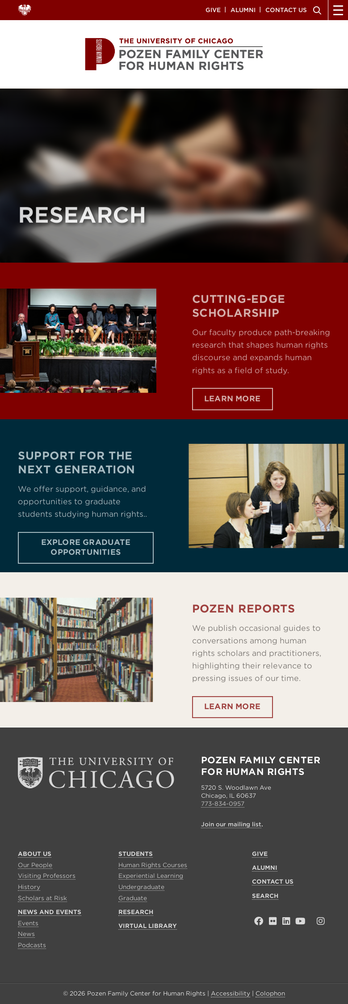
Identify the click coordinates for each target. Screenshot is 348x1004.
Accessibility (230, 993)
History (29, 887)
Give (213, 9)
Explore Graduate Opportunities (85, 569)
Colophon (270, 993)
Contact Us (286, 9)
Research (135, 912)
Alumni (243, 9)
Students (135, 854)
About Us (34, 854)
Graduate (132, 898)
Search (315, 10)
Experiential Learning (150, 875)
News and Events (49, 912)
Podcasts (32, 945)
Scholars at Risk (42, 898)
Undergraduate (141, 887)
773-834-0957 (222, 803)
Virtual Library (147, 926)
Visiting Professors (46, 875)
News (26, 934)
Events (28, 923)
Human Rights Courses (152, 865)
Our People (35, 865)
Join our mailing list (231, 824)
